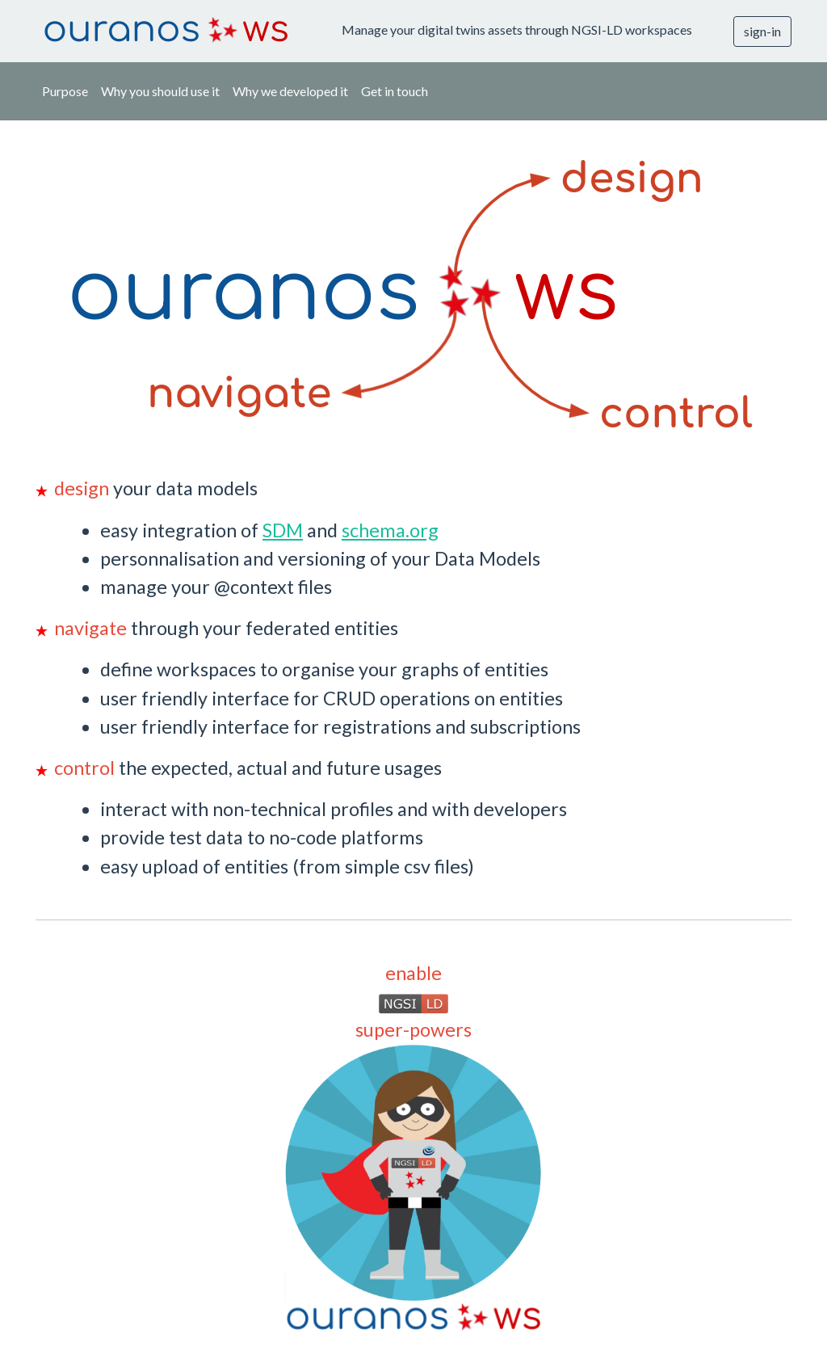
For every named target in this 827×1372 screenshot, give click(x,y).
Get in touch (394, 91)
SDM (282, 530)
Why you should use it (160, 91)
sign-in (762, 31)
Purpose (65, 91)
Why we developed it (290, 91)
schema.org (390, 530)
